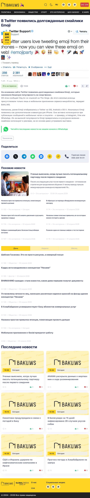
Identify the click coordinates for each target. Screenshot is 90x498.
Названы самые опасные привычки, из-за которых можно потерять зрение (66, 216)
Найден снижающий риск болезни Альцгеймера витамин (20, 231)
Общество (33, 12)
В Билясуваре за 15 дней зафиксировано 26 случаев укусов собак (66, 421)
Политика (6, 12)
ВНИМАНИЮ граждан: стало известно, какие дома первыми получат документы (42, 280)
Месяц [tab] (74, 248)
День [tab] (15, 248)
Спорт (44, 12)
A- (83, 86)
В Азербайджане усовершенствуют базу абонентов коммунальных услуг (38, 306)
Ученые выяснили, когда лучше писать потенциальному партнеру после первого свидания (21, 379)
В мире (85, 12)
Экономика (19, 12)
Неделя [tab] (44, 248)
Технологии (7, 138)
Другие (11, 276)
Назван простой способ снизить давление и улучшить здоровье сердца (22, 216)
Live (84, 4)
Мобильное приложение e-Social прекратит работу (27, 332)
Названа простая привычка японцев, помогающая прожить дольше (21, 202)
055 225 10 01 (77, 158)
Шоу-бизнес (73, 12)
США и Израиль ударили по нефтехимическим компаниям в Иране (20, 462)
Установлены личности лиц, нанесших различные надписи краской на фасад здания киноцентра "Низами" (44, 295)
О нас (33, 482)
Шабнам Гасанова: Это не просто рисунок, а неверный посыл (32, 254)
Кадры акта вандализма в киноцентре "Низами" (25, 267)
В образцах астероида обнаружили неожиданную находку (65, 202)
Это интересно (57, 12)
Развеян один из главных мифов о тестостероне (65, 230)
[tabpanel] (45, 297)
